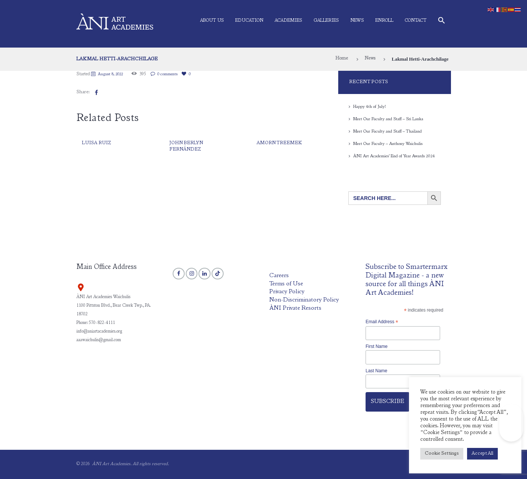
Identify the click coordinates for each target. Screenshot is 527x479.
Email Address (382, 322)
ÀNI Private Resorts (295, 308)
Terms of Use (286, 284)
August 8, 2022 (112, 74)
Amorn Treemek (280, 143)
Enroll (384, 20)
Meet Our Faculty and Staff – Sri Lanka (389, 119)
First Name (377, 346)
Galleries (326, 20)
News (357, 20)
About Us (212, 20)
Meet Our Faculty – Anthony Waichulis (388, 144)
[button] (441, 22)
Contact (416, 20)
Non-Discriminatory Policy (304, 300)
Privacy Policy (287, 292)
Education (249, 20)
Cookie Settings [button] (442, 453)
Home (340, 59)
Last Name (376, 370)
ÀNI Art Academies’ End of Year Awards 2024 (394, 156)
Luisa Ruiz (96, 143)
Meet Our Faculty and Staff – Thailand (388, 131)
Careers (279, 276)
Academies (288, 20)
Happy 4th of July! (370, 106)
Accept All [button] (482, 453)
